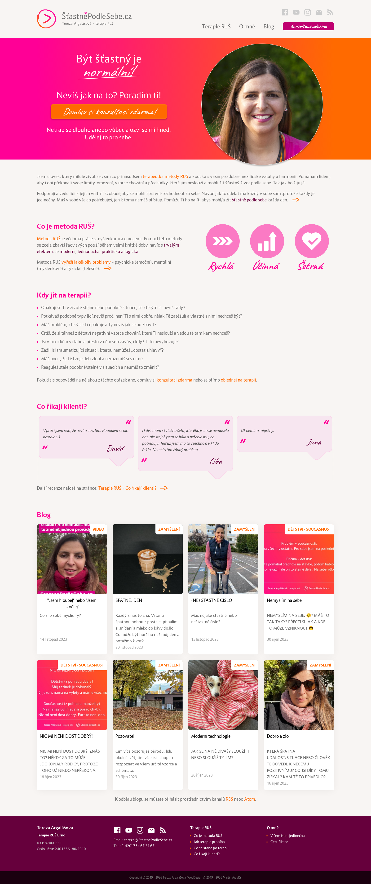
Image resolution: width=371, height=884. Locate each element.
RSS (229, 799)
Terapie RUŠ (216, 26)
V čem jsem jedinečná (287, 836)
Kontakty (319, 12)
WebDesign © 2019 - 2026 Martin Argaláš (214, 877)
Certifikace (279, 842)
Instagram (307, 12)
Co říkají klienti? (62, 406)
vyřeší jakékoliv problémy (86, 262)
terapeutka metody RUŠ (165, 176)
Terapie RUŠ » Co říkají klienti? (127, 488)
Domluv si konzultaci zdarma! (108, 111)
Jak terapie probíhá (209, 842)
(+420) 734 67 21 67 (138, 846)
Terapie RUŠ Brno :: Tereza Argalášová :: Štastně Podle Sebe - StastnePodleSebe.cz (93, 18)
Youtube (296, 12)
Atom (249, 799)
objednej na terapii (238, 380)
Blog (269, 26)
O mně (247, 26)
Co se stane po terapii (211, 848)
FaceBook (285, 12)
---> (293, 198)
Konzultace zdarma (308, 26)
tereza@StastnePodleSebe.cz (148, 840)
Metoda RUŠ (49, 238)
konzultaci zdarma (174, 380)
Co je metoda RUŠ (208, 836)
